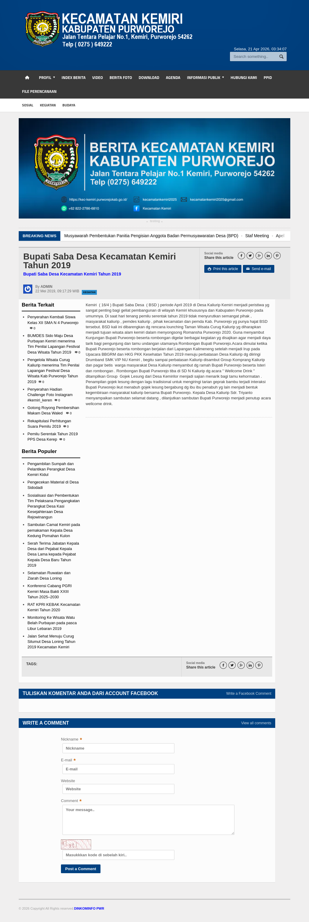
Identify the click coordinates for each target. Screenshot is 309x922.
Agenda (173, 77)
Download (149, 77)
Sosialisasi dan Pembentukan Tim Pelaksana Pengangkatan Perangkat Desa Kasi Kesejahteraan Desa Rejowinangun (53, 506)
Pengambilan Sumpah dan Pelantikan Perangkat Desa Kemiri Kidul (51, 469)
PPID (268, 77)
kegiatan (48, 105)
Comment (71, 801)
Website (68, 781)
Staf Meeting (266, 235)
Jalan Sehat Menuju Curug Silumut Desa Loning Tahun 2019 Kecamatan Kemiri (51, 641)
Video (97, 77)
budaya (68, 105)
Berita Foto (121, 77)
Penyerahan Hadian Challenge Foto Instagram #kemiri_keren (50, 394)
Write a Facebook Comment (248, 693)
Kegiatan (89, 292)
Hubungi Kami (244, 77)
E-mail (68, 760)
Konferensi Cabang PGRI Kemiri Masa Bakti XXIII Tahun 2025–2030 (49, 591)
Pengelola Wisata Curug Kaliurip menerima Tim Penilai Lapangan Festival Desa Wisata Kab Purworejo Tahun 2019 (53, 370)
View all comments (256, 723)
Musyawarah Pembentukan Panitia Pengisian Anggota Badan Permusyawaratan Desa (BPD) (160, 235)
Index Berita (74, 77)
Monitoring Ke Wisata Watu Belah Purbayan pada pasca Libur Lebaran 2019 (52, 623)
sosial (27, 105)
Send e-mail (258, 269)
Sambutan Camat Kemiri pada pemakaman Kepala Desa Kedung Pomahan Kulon (53, 530)
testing (154, 222)
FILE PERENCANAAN (39, 91)
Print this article (223, 269)
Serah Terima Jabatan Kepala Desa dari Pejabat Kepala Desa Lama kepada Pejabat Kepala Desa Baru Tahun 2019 (53, 554)
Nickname (71, 740)
